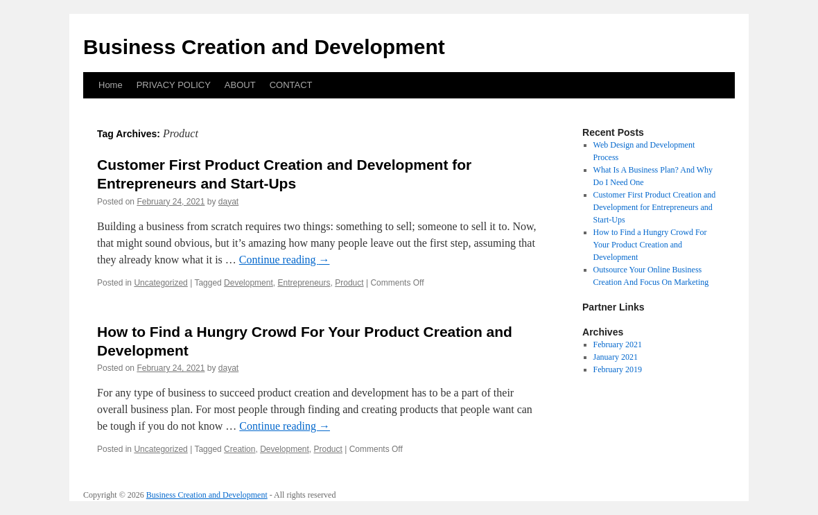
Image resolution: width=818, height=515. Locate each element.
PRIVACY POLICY (174, 85)
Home (110, 85)
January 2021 (615, 357)
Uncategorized (160, 283)
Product (349, 283)
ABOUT (240, 85)
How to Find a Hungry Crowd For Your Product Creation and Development (650, 244)
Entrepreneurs (303, 283)
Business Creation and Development (264, 46)
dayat (228, 202)
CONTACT (291, 85)
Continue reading (284, 259)
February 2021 (617, 344)
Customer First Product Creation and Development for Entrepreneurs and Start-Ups (654, 207)
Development (248, 283)
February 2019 (617, 369)
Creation (239, 449)
